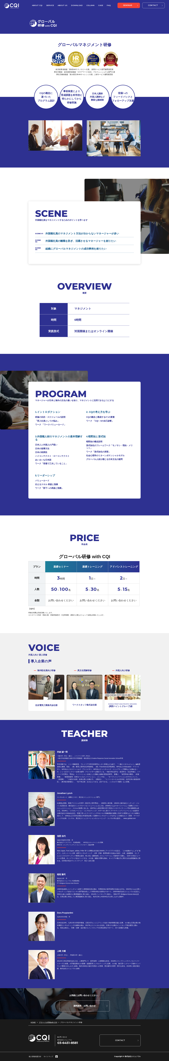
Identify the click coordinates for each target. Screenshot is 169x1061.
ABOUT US (62, 5)
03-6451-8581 (67, 1043)
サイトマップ (48, 1056)
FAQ (109, 5)
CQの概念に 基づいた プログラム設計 (46, 97)
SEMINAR (127, 5)
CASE (100, 5)
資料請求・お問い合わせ (84, 1006)
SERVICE (50, 5)
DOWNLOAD (77, 5)
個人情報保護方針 (35, 1056)
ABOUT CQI (37, 5)
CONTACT (153, 5)
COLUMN (90, 5)
